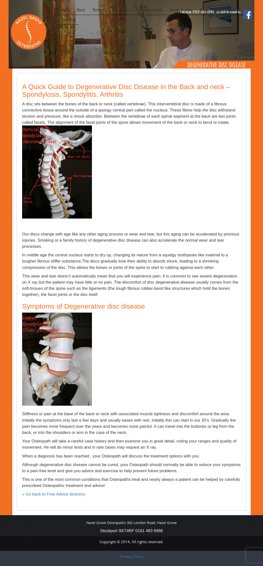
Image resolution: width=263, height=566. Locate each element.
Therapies (98, 9)
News (203, 9)
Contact (235, 9)
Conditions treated (149, 9)
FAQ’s (218, 9)
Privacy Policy (131, 556)
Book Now (68, 19)
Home (65, 9)
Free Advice (121, 9)
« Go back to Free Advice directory (53, 494)
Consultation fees (181, 9)
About (81, 9)
